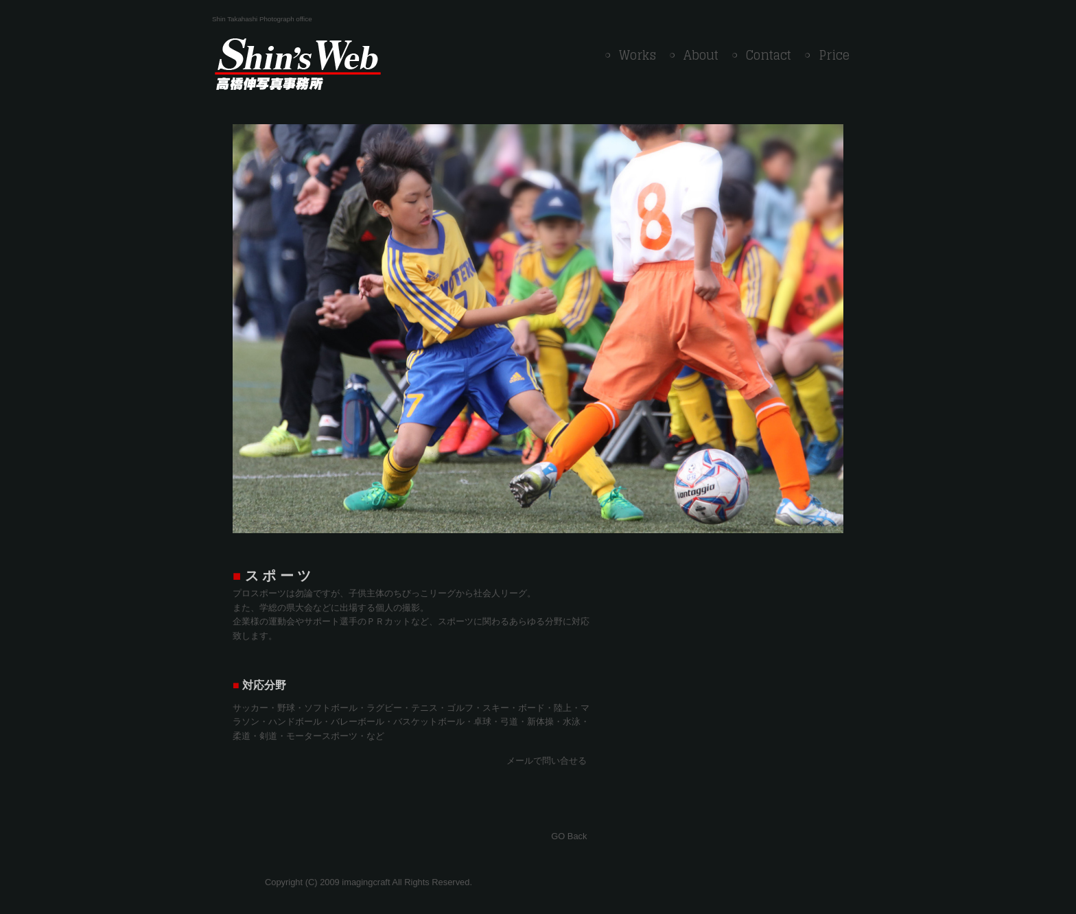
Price (834, 55)
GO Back (569, 836)
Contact (768, 55)
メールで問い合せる (546, 760)
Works (637, 55)
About (700, 55)
